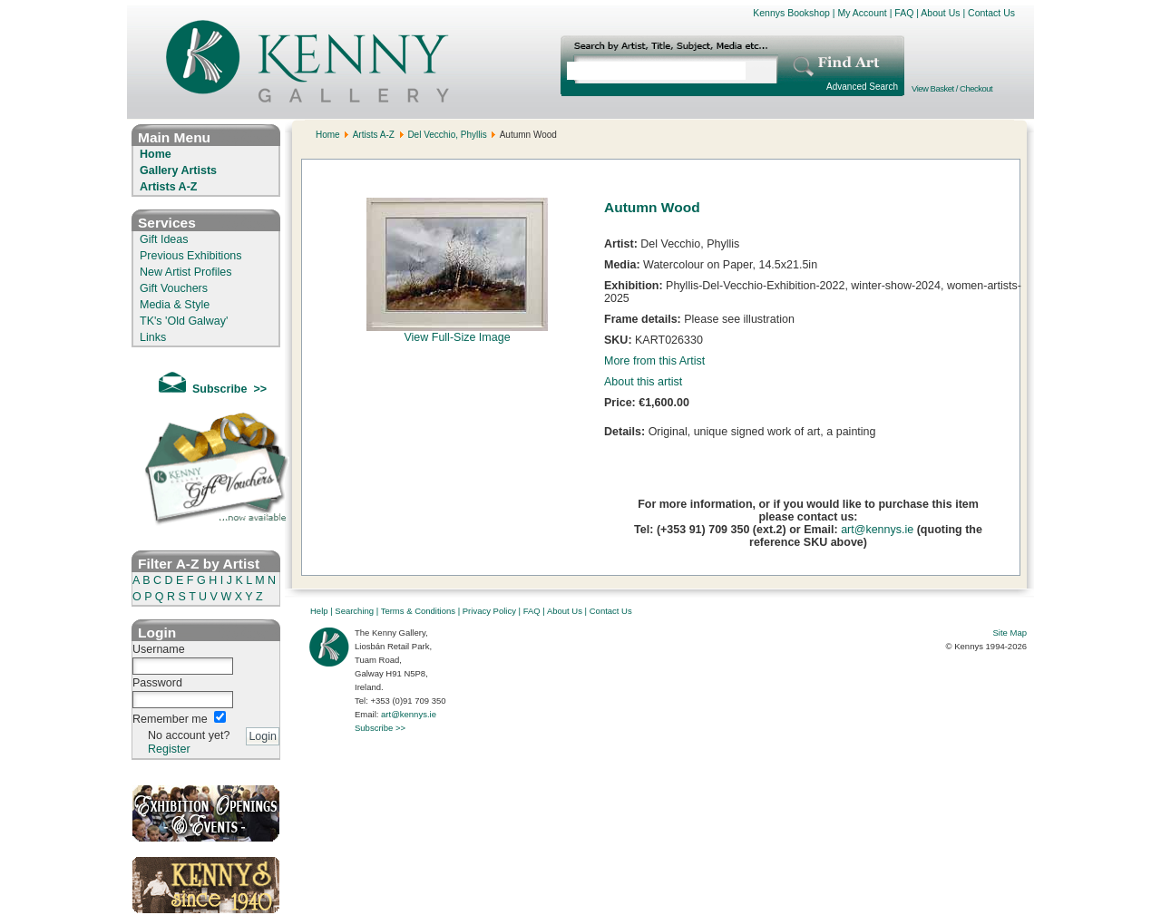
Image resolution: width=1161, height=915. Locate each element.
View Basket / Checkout (952, 88)
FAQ (903, 12)
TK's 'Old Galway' (184, 321)
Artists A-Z (168, 186)
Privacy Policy (489, 611)
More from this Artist (654, 361)
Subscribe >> (380, 728)
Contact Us (991, 12)
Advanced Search (862, 87)
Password (157, 683)
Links (153, 337)
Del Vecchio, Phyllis (446, 135)
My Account (861, 12)
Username (158, 649)
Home (155, 154)
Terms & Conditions (418, 611)
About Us (940, 12)
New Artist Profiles (185, 272)
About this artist (643, 381)
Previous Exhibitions (191, 255)
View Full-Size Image (457, 332)
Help (319, 611)
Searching (354, 611)
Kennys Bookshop (791, 12)
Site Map (1010, 633)
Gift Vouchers (174, 288)
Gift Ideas (164, 239)
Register (169, 749)
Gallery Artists (178, 170)
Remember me (170, 719)
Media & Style (175, 304)
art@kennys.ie (877, 529)
